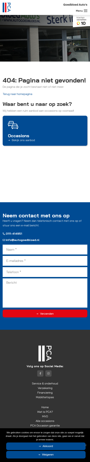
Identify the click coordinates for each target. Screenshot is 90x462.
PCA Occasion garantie (45, 425)
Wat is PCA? (45, 411)
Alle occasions (45, 421)
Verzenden (47, 313)
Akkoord (48, 446)
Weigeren (48, 454)
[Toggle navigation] (85, 11)
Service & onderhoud (45, 383)
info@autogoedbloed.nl (21, 240)
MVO (45, 416)
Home (45, 407)
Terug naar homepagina (17, 94)
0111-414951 (12, 233)
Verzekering (45, 388)
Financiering (45, 392)
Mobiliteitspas (45, 397)
